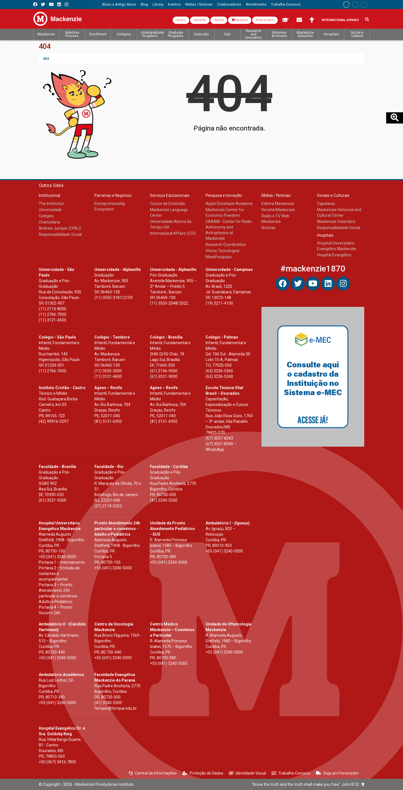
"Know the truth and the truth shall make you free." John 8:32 (308, 784)
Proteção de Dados (202, 773)
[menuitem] (119, 4)
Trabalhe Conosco (291, 773)
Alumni (181, 20)
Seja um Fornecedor (337, 773)
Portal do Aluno (265, 20)
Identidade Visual (247, 773)
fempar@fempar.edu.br (115, 708)
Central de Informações (153, 773)
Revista (219, 20)
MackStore (239, 20)
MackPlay (199, 20)
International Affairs (340, 20)
